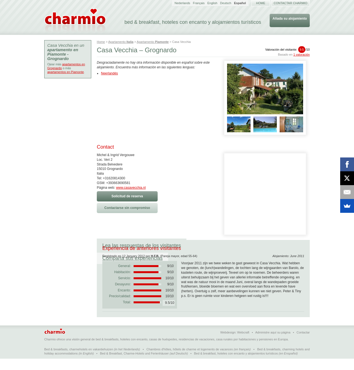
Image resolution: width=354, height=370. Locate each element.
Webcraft (243, 343)
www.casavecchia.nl (130, 188)
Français (199, 3)
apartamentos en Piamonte (65, 72)
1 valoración (301, 54)
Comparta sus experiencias (222, 245)
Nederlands (182, 3)
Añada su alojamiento (289, 18)
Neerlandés (109, 73)
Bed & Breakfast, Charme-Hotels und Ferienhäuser (134, 364)
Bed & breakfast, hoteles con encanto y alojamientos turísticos (236, 364)
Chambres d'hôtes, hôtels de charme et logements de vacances (190, 360)
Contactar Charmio (291, 3)
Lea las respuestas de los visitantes (141, 245)
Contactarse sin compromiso (127, 208)
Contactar (303, 343)
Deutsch (225, 3)
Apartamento (120, 41)
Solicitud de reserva (127, 196)
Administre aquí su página (272, 343)
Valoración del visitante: (287, 49)
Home (260, 3)
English (212, 3)
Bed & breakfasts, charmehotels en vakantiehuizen (78, 360)
